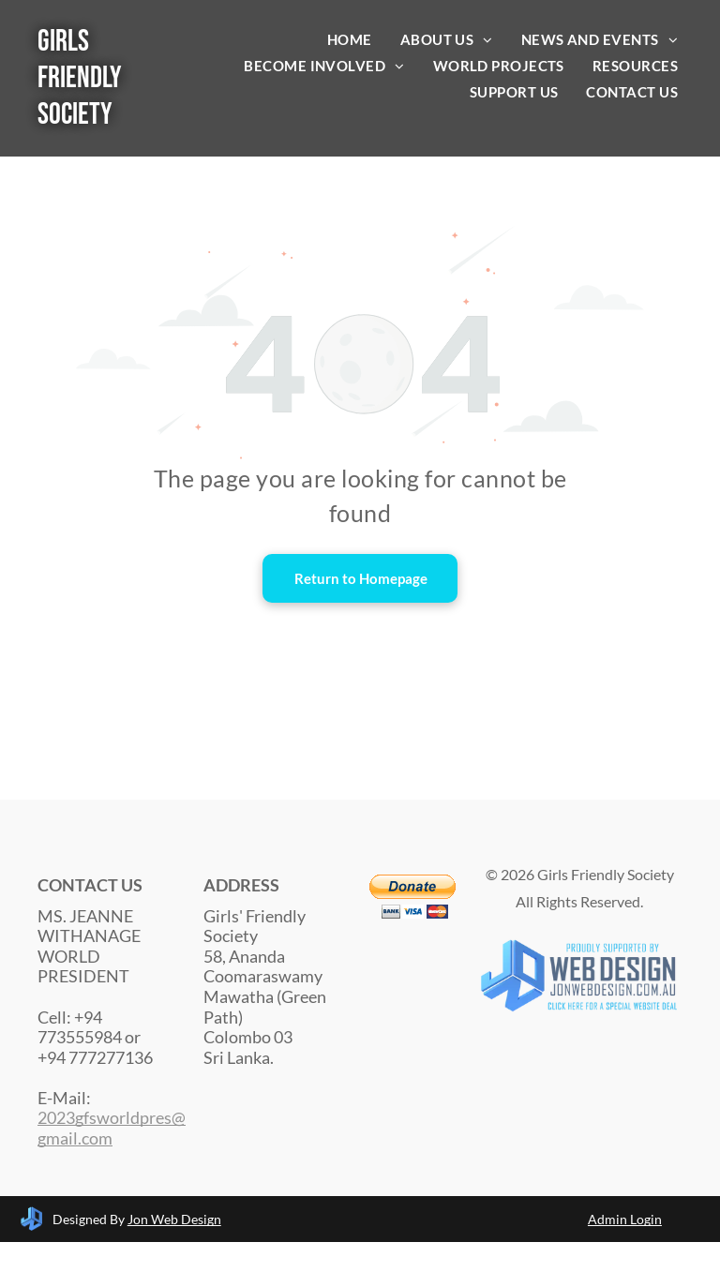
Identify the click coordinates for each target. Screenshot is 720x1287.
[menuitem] (349, 39)
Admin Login (625, 1219)
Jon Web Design (174, 1219)
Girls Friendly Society (80, 78)
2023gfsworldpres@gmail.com (112, 1127)
